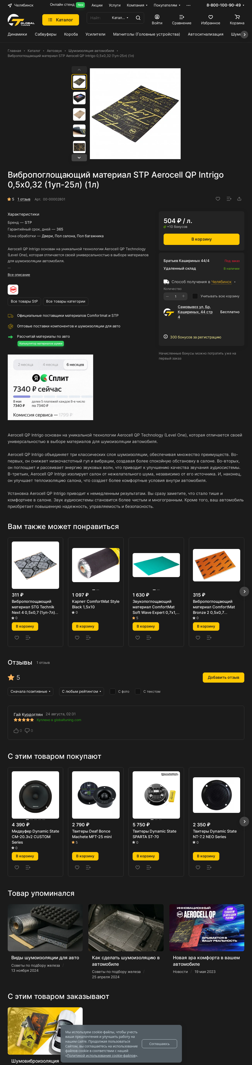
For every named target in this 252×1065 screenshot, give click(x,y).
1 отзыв (24, 199)
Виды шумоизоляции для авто (45, 957)
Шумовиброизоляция (35, 1061)
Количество (173, 289)
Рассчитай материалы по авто (43, 336)
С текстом (147, 691)
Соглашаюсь (159, 1043)
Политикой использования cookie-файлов (101, 1055)
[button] (79, 157)
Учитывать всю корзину (216, 296)
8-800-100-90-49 (224, 5)
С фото (119, 691)
